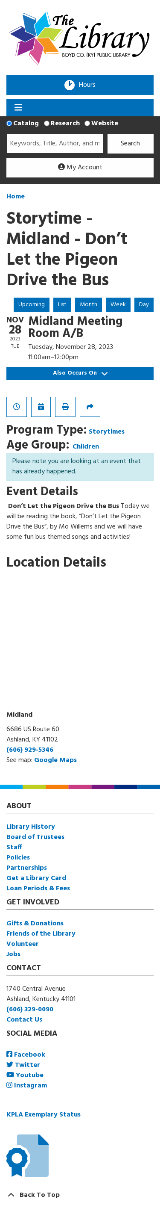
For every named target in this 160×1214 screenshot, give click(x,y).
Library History (30, 827)
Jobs (13, 954)
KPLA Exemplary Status (43, 1114)
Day (144, 305)
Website (104, 123)
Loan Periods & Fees (38, 888)
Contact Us (24, 1019)
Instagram (26, 1085)
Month (88, 305)
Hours (90, 85)
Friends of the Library (41, 933)
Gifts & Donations (35, 923)
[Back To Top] (80, 1195)
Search (130, 143)
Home (15, 197)
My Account (80, 167)
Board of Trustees (35, 837)
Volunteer (22, 944)
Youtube (25, 1075)
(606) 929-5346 (29, 750)
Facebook (25, 1054)
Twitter (23, 1065)
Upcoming (31, 305)
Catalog (26, 123)
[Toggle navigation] (18, 107)
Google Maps (55, 760)
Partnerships (26, 868)
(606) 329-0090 (29, 1009)
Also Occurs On (80, 373)
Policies (18, 857)
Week (118, 305)
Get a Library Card (36, 878)
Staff (14, 847)
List (62, 305)
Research (65, 123)
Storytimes (107, 431)
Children (86, 446)
